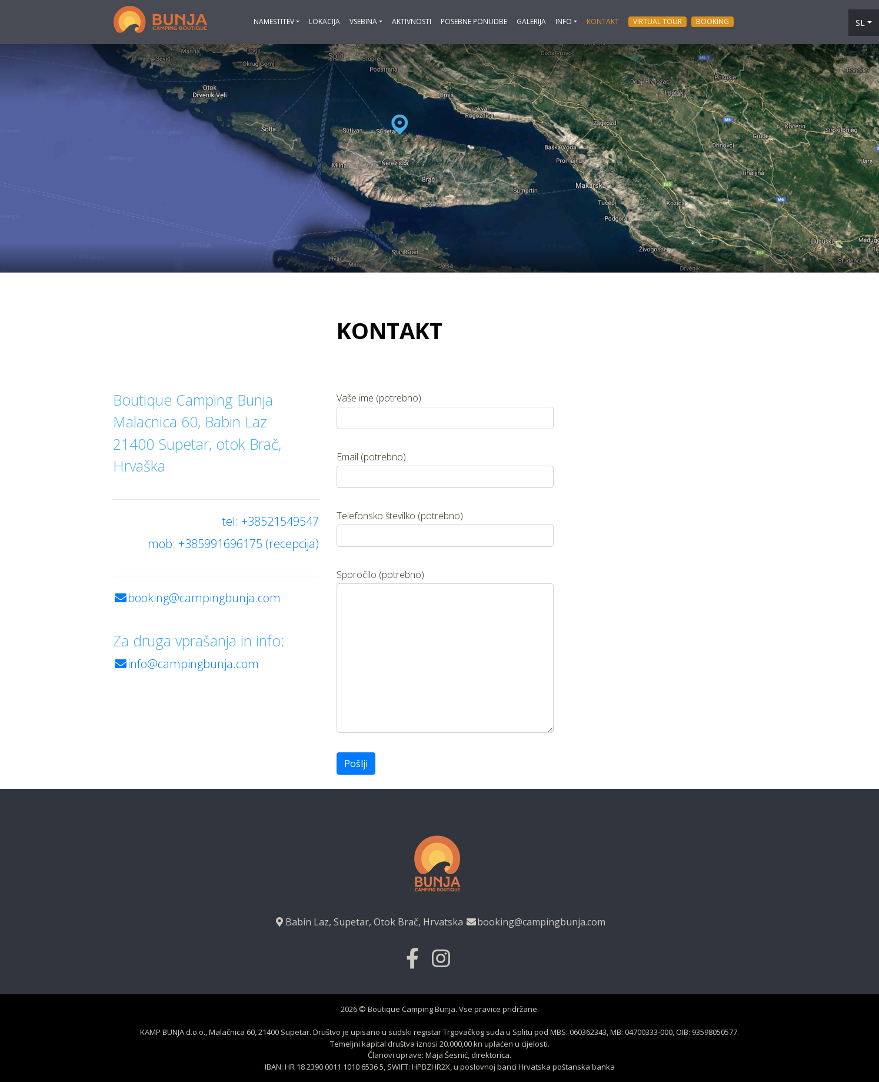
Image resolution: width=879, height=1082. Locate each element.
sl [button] (860, 22)
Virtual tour (657, 21)
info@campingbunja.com (186, 664)
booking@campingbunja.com (197, 598)
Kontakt (603, 21)
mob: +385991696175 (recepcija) (233, 544)
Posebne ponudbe (474, 21)
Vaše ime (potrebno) (445, 410)
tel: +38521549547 (270, 521)
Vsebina (363, 21)
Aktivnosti (411, 21)
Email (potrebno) (445, 469)
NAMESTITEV (274, 21)
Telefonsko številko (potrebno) (445, 528)
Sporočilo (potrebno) (445, 650)
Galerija (531, 21)
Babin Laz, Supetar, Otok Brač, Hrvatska (368, 921)
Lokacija (324, 21)
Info (563, 21)
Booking (712, 21)
